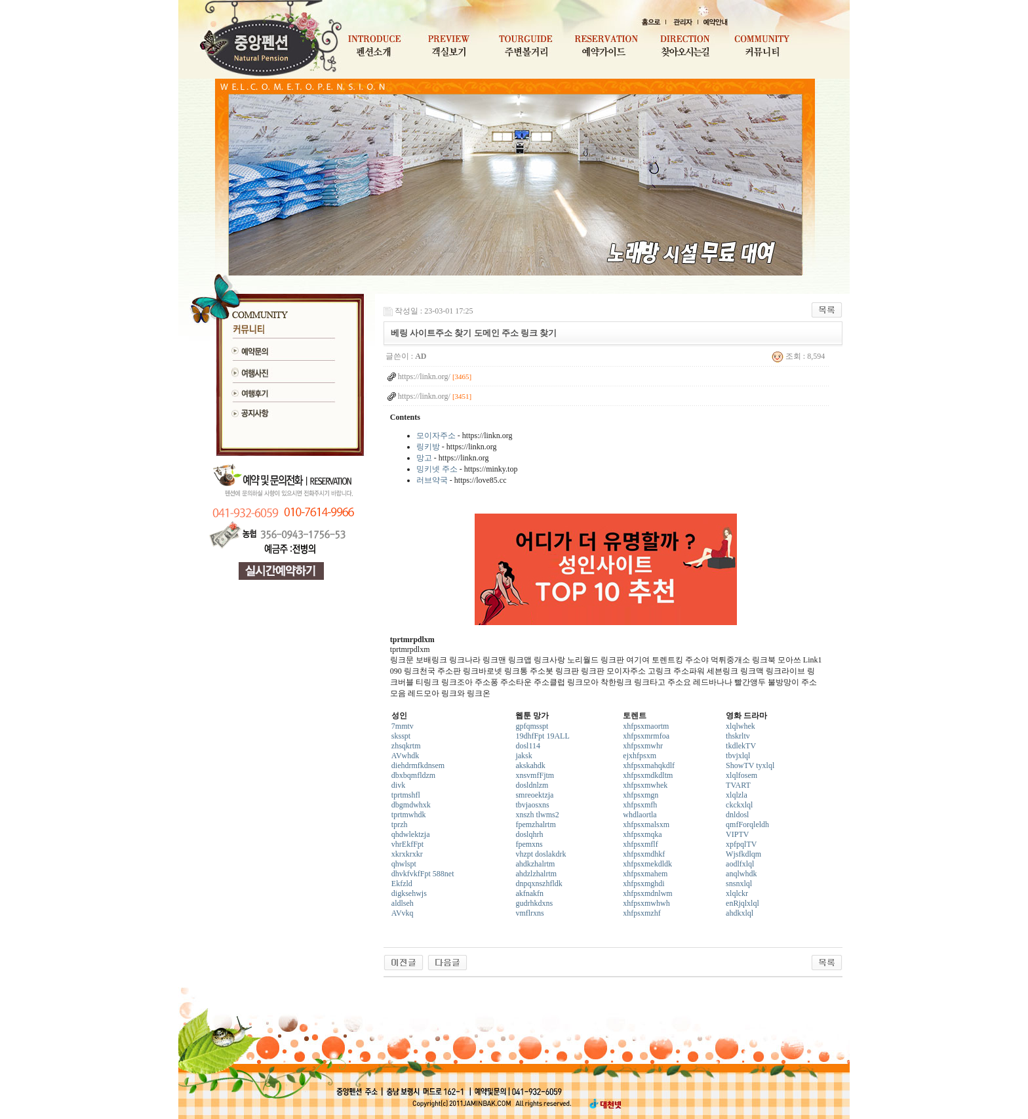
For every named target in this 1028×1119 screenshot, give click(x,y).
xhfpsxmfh (640, 804)
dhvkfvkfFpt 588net (422, 873)
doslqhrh (529, 834)
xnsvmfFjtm (534, 775)
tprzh (399, 824)
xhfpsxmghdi (643, 883)
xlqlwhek (740, 726)
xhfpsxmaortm (646, 726)
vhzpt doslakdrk (540, 854)
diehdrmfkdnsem (418, 765)
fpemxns (528, 844)
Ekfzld (401, 883)
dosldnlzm (531, 785)
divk (398, 785)
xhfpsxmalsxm (646, 824)
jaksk (523, 755)
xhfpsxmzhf (641, 913)
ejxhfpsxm (639, 755)
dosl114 (527, 745)
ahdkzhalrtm (535, 863)
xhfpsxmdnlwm (647, 893)
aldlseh (402, 903)
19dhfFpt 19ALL (542, 736)
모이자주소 (436, 435)
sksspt (400, 736)
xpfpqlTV (741, 844)
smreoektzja (534, 795)
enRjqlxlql (742, 903)
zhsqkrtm (406, 745)
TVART (738, 785)
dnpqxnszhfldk (538, 883)
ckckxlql (739, 804)
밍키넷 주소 (437, 469)
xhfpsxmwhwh (646, 903)
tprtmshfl (405, 795)
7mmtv (402, 726)
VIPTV (737, 834)
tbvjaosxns (532, 804)
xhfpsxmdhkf (644, 854)
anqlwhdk (741, 873)
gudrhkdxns (534, 903)
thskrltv (738, 736)
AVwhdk (405, 755)
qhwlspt (403, 863)
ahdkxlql (739, 913)
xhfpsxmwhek (645, 785)
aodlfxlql (740, 863)
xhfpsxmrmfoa (646, 736)
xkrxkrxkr (407, 854)
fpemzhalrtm (535, 824)
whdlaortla (639, 814)
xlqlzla (736, 795)
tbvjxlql (738, 755)
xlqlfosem (741, 775)
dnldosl (737, 814)
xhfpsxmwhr (643, 745)
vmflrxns (529, 913)
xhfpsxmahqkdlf (649, 765)
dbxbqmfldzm (413, 775)
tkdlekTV (741, 745)
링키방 (428, 446)
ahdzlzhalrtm (536, 873)
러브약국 (432, 480)
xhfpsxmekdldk (647, 863)
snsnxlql (739, 883)
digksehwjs (409, 893)
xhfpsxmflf (640, 844)
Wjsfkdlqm (743, 854)
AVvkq (402, 913)
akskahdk (530, 765)
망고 (424, 457)
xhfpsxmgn (640, 795)
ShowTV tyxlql (750, 765)
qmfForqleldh (747, 824)
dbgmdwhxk (411, 804)
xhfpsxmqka (642, 834)
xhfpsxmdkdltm (648, 775)
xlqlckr (737, 893)
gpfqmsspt (531, 726)
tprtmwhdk (408, 814)
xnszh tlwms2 (537, 814)
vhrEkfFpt (407, 844)
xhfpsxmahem (645, 873)
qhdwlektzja (410, 834)
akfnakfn (529, 893)
